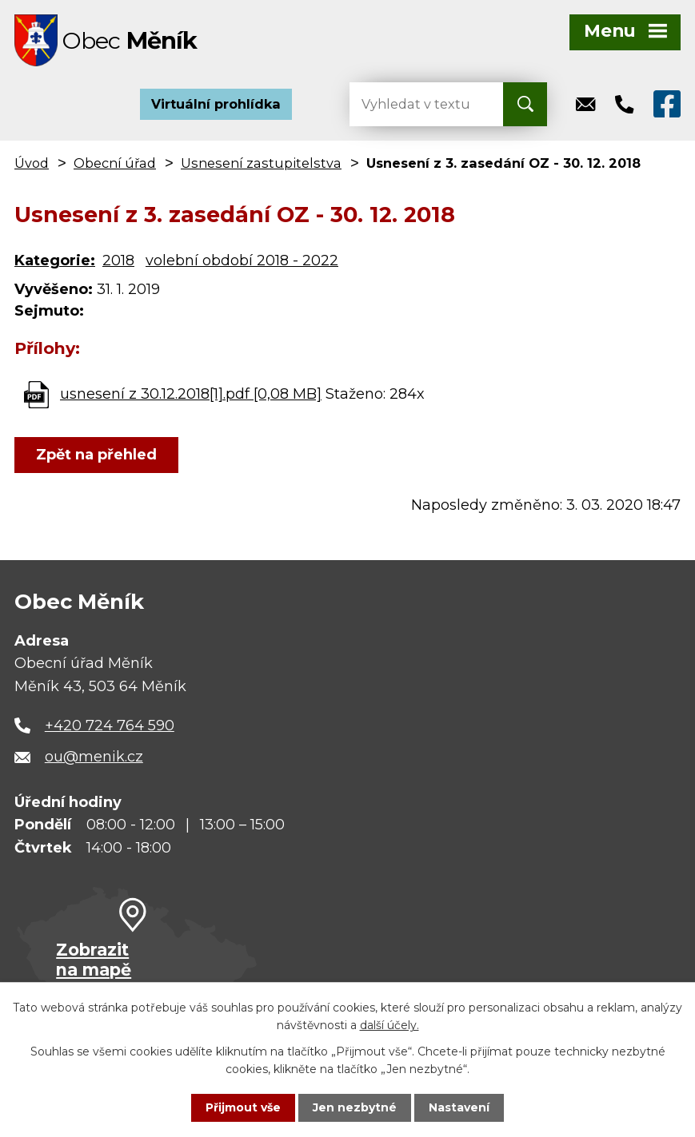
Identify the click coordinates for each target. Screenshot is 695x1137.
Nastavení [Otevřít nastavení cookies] (459, 1107)
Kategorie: (54, 260)
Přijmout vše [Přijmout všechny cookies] (243, 1107)
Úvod (31, 163)
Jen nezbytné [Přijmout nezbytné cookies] (355, 1107)
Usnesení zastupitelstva (261, 163)
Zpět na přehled (96, 454)
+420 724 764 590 (109, 725)
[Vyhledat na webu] (413, 104)
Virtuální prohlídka (216, 104)
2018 (118, 260)
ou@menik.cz (94, 756)
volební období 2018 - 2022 (242, 260)
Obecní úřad (115, 163)
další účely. (389, 1025)
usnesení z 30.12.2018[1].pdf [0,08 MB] (191, 394)
